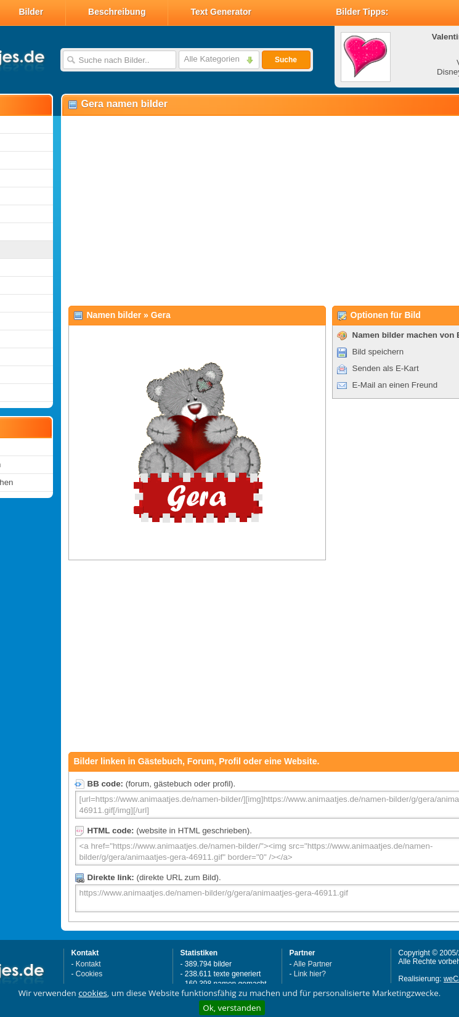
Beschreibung (116, 12)
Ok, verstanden (232, 1007)
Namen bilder (114, 315)
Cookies (89, 974)
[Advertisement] (227, 210)
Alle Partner (312, 964)
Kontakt (88, 964)
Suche (286, 59)
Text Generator (220, 12)
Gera (161, 315)
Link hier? (310, 974)
